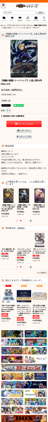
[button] (3, 5)
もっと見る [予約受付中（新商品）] (42, 273)
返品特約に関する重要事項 (12, 116)
